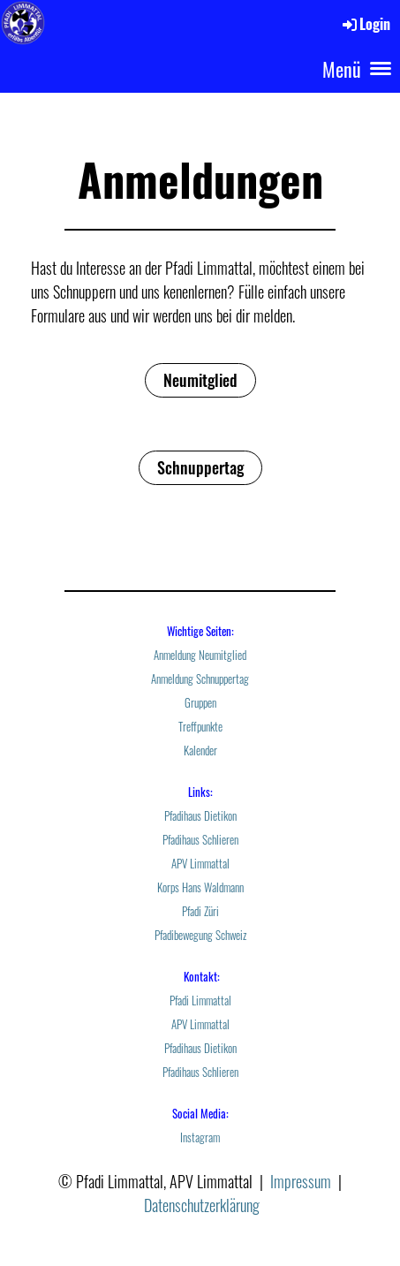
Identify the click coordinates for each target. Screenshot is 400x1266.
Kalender (200, 750)
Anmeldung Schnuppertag (200, 679)
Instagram (200, 1137)
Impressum (300, 1181)
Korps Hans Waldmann (200, 887)
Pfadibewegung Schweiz (200, 935)
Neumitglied (200, 379)
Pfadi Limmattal (200, 1000)
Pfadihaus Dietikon (200, 815)
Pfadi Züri (200, 911)
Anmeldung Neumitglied (200, 655)
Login (365, 23)
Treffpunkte (200, 726)
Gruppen (200, 702)
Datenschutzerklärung (202, 1205)
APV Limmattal (200, 863)
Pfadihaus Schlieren (200, 839)
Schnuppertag (200, 467)
